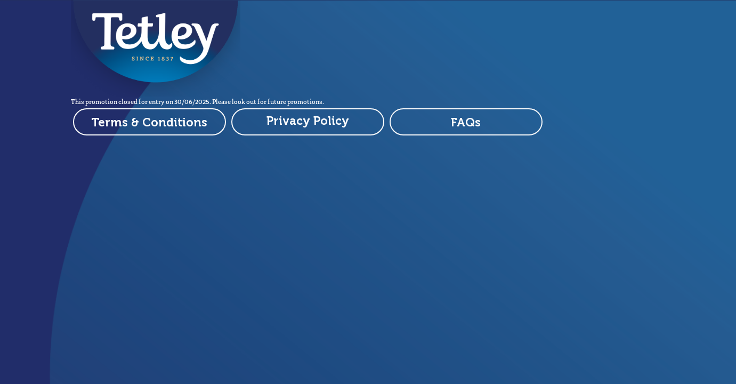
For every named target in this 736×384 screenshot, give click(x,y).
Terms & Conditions (149, 122)
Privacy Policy (307, 121)
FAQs (466, 122)
